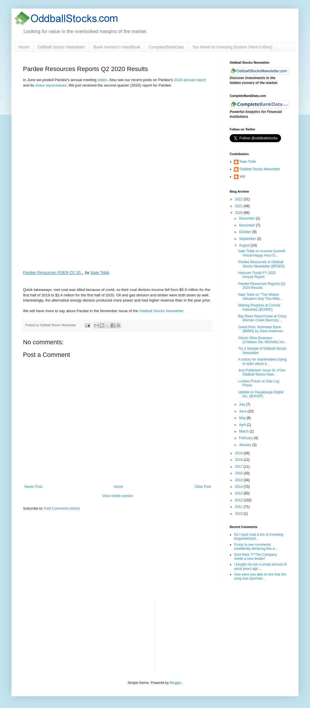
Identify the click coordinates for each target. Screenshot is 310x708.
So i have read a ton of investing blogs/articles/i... (258, 537)
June (243, 411)
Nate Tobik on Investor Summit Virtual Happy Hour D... (261, 253)
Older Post (203, 487)
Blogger (175, 683)
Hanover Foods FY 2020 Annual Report (257, 275)
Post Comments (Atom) (62, 508)
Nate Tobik (99, 272)
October (245, 232)
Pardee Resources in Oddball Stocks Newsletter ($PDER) (261, 264)
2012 (239, 500)
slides (102, 80)
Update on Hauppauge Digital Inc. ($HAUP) (260, 394)
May (243, 418)
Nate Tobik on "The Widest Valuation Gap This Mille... (260, 297)
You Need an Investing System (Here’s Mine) (232, 47)
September (248, 239)
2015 (239, 480)
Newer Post (33, 487)
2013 (239, 493)
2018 (239, 460)
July (242, 404)
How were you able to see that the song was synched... (260, 576)
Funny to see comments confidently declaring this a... (255, 547)
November (247, 225)
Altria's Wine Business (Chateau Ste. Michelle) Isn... (262, 340)
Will (242, 177)
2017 (239, 467)
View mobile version (117, 496)
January (245, 445)
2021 (239, 206)
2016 (239, 473)
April (243, 425)
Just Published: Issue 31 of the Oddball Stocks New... (261, 372)
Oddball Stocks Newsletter (61, 47)
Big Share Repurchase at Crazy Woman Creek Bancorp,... (262, 318)
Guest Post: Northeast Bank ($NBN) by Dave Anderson (260, 329)
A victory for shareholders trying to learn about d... (262, 361)
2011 (239, 507)
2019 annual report (190, 80)
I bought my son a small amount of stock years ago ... (260, 566)
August (245, 245)
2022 (239, 199)
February (246, 438)
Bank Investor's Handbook (117, 47)
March (244, 431)
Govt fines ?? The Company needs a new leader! (255, 557)
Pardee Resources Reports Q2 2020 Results (261, 286)
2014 (239, 487)
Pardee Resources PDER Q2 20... (53, 272)
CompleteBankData (166, 47)
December (247, 218)
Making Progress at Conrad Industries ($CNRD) (259, 307)
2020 (239, 213)
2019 (239, 453)
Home (23, 47)
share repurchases (51, 85)
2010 (239, 514)
